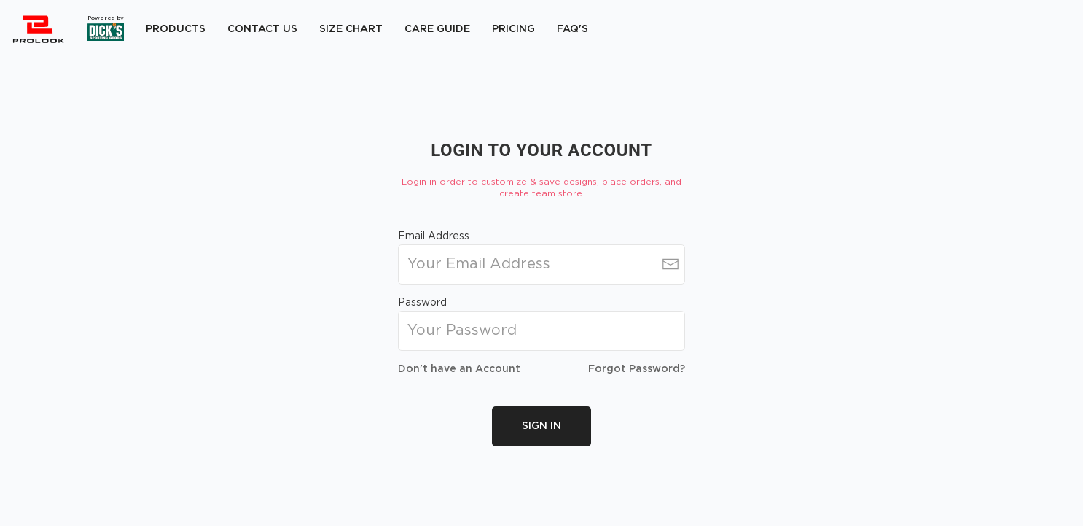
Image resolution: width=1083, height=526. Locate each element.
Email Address (433, 236)
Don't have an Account (459, 369)
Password (422, 302)
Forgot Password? (636, 369)
